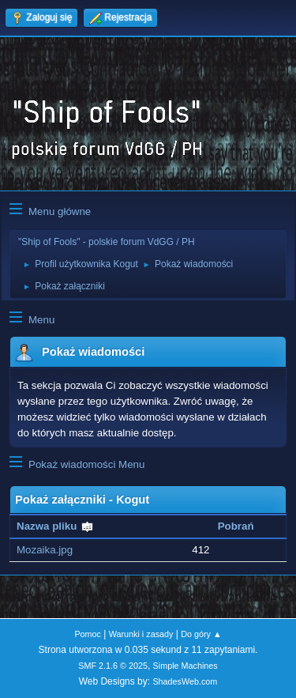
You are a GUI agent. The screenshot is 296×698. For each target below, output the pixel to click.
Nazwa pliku (55, 526)
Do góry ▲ (201, 634)
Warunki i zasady (141, 634)
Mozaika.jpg (45, 550)
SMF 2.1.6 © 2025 (113, 665)
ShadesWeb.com (184, 681)
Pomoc (87, 634)
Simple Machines (185, 665)
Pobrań (236, 526)
